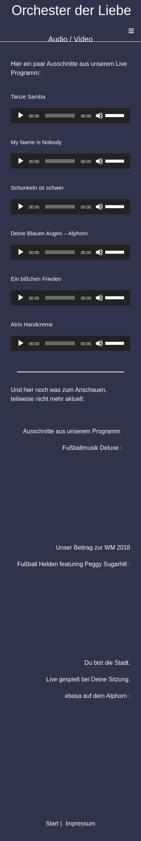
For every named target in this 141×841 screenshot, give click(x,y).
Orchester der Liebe (71, 10)
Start (52, 823)
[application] (70, 115)
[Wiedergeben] (20, 115)
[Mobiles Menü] (131, 31)
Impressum (80, 823)
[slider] (59, 115)
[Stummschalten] (99, 115)
